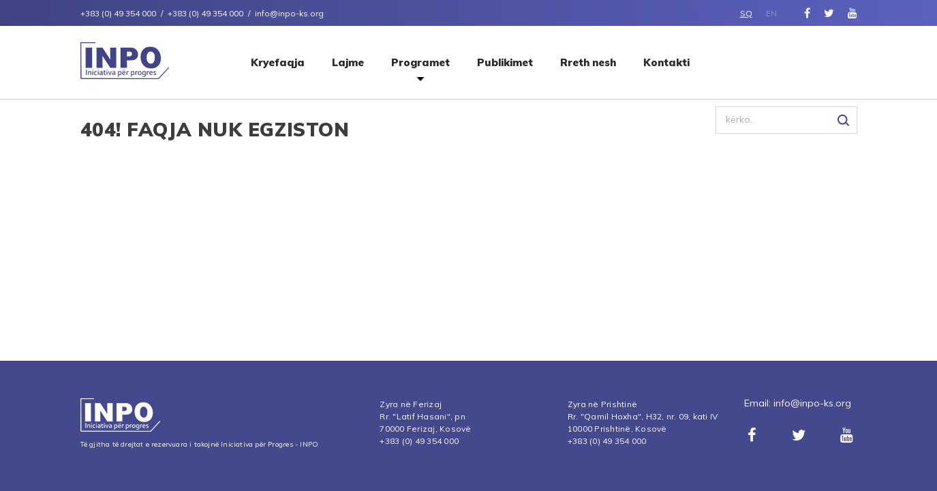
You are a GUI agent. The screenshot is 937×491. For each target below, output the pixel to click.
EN (771, 13)
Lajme (348, 62)
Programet (420, 62)
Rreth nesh (588, 62)
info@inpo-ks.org (812, 403)
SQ (746, 13)
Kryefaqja (278, 62)
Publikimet (505, 62)
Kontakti (666, 62)
